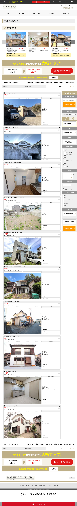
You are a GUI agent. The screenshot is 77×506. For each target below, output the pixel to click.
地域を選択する (67, 123)
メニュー (72, 1)
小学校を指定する (68, 132)
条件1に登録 (39, 82)
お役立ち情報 (36, 13)
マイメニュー (60, 1)
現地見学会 (66, 206)
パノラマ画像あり (68, 200)
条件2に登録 (58, 82)
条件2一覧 (49, 82)
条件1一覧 (30, 82)
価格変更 (65, 204)
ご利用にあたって (23, 485)
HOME (5, 1)
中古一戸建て (68, 154)
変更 (73, 114)
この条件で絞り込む (69, 104)
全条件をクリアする (69, 221)
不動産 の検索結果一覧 (11, 21)
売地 (66, 166)
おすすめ (65, 202)
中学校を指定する (68, 142)
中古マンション (68, 160)
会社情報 (51, 13)
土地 (64, 163)
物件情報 (21, 13)
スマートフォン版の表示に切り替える (39, 494)
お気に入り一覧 (69, 82)
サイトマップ (55, 485)
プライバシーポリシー (33, 485)
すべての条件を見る (68, 213)
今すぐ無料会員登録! (62, 71)
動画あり (65, 198)
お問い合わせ (66, 1)
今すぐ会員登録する (41, 2)
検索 (54, 1)
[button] (73, 42)
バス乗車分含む (67, 189)
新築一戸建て (68, 152)
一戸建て (65, 150)
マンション (66, 157)
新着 (64, 195)
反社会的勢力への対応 (45, 485)
